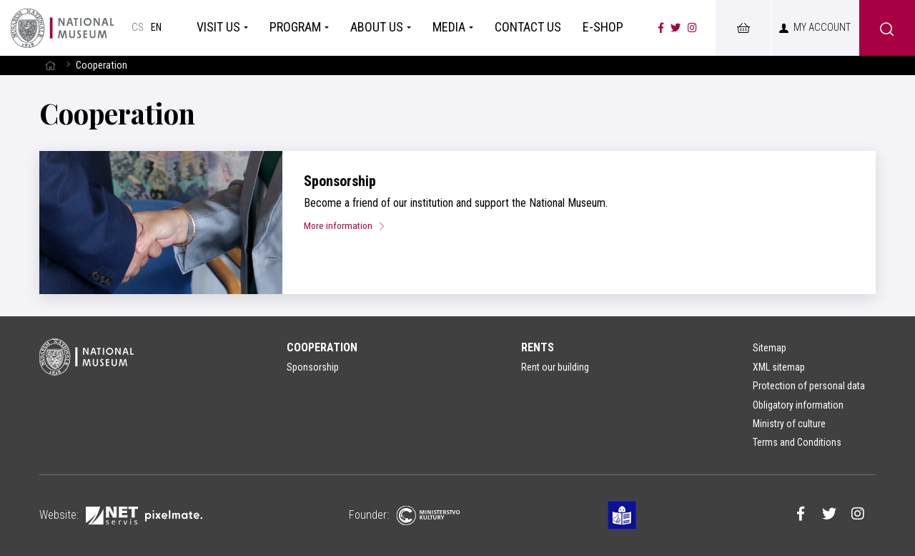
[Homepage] (62, 28)
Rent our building (555, 367)
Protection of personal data (809, 385)
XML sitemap (779, 367)
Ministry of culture (789, 423)
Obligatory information (798, 405)
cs (138, 27)
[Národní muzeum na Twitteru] (675, 28)
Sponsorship (340, 181)
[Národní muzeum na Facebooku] (661, 28)
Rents (537, 347)
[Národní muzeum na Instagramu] (692, 28)
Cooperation (322, 347)
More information (350, 225)
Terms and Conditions (797, 442)
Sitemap (769, 347)
